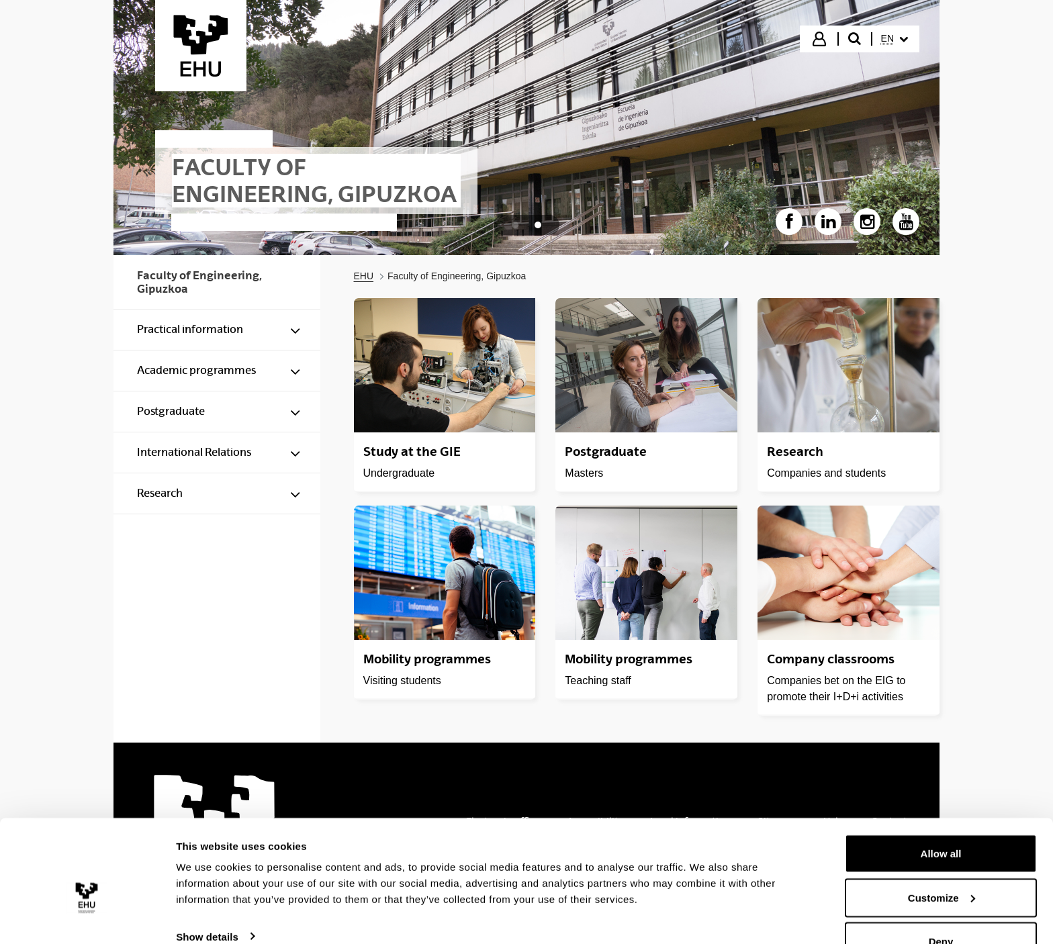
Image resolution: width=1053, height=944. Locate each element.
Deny (941, 908)
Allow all (941, 820)
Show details (207, 902)
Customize (941, 864)
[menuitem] (894, 39)
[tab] (515, 225)
